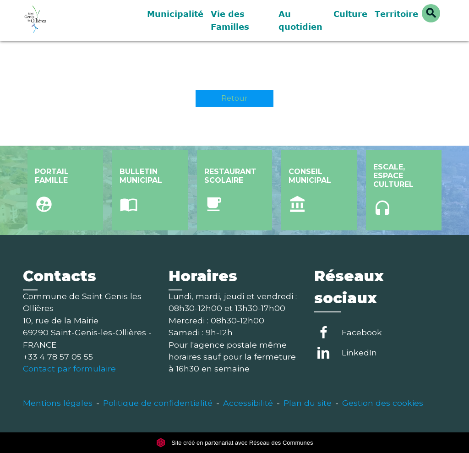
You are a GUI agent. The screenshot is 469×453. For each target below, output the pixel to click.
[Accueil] (79, 20)
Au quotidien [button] (300, 20)
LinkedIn (359, 352)
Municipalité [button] (175, 14)
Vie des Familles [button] (230, 20)
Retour (234, 98)
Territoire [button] (396, 14)
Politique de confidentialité (158, 403)
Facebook (362, 332)
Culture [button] (350, 14)
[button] (431, 13)
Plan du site (308, 403)
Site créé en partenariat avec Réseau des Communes (234, 442)
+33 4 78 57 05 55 (58, 356)
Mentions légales (58, 403)
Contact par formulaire (69, 368)
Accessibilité (248, 403)
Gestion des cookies (382, 403)
